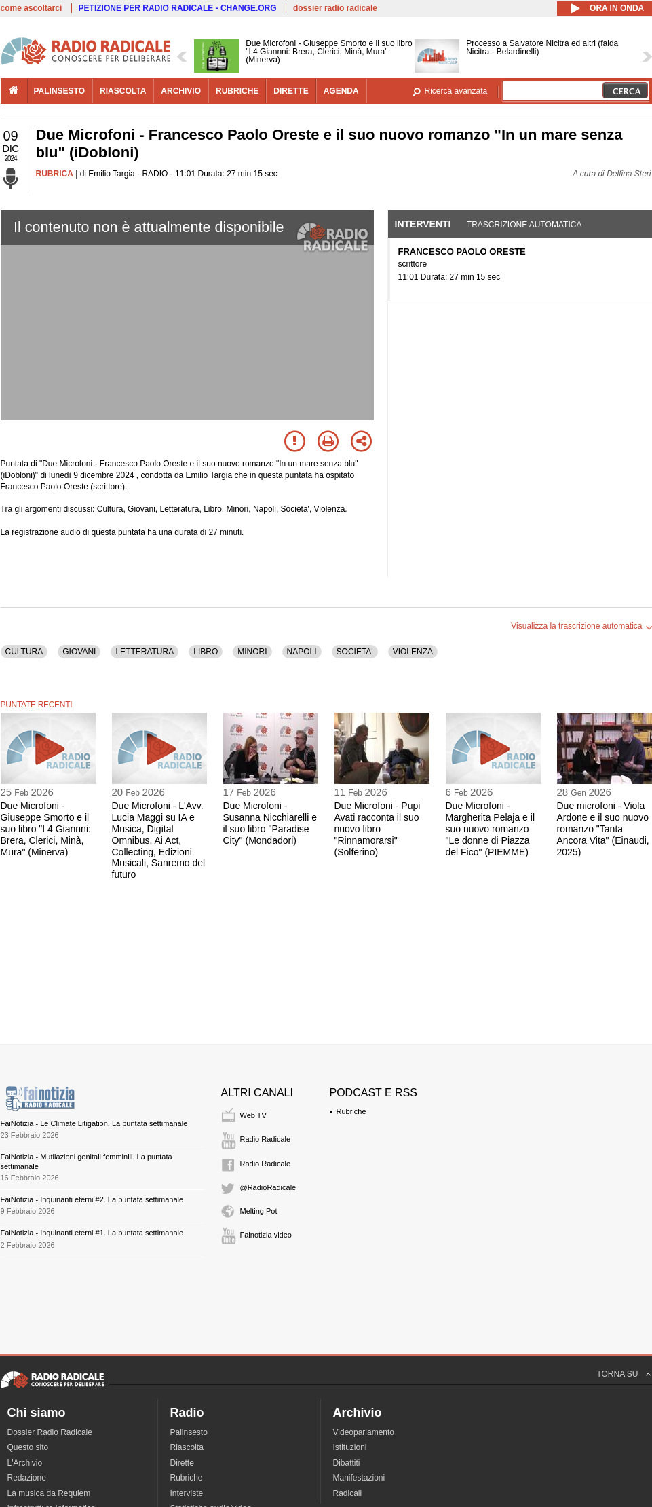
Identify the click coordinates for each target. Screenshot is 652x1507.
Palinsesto (189, 1432)
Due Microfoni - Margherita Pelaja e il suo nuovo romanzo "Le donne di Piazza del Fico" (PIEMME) (490, 828)
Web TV (253, 1115)
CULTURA (24, 651)
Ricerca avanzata (456, 91)
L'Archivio (25, 1463)
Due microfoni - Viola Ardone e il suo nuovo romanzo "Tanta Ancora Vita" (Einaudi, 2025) (603, 828)
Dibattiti (346, 1463)
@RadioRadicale (268, 1187)
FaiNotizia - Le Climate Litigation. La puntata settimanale (94, 1123)
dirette (290, 91)
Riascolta (187, 1447)
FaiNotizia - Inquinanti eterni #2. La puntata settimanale (92, 1199)
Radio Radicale (265, 1139)
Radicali (347, 1493)
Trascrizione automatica (524, 224)
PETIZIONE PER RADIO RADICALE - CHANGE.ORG (178, 8)
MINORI (252, 651)
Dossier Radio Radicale (49, 1432)
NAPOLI (302, 651)
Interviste (187, 1493)
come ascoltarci (31, 8)
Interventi (423, 224)
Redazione (26, 1478)
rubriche (237, 91)
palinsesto (59, 91)
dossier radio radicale (335, 8)
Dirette (182, 1463)
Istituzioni (350, 1447)
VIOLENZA (413, 651)
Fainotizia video (266, 1235)
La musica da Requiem (49, 1493)
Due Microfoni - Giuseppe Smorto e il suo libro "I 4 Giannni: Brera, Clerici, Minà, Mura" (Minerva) (46, 828)
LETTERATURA (144, 651)
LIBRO (205, 651)
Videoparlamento (364, 1432)
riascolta (123, 91)
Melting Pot (258, 1211)
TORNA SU (617, 1374)
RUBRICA (54, 174)
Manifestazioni (359, 1478)
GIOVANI (79, 651)
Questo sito (28, 1447)
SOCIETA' (355, 651)
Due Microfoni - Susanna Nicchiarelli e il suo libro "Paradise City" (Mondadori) (270, 822)
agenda (341, 91)
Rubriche (351, 1111)
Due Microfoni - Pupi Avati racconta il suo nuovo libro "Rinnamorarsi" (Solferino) (377, 828)
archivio (181, 91)
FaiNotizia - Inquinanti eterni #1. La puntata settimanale (92, 1233)
